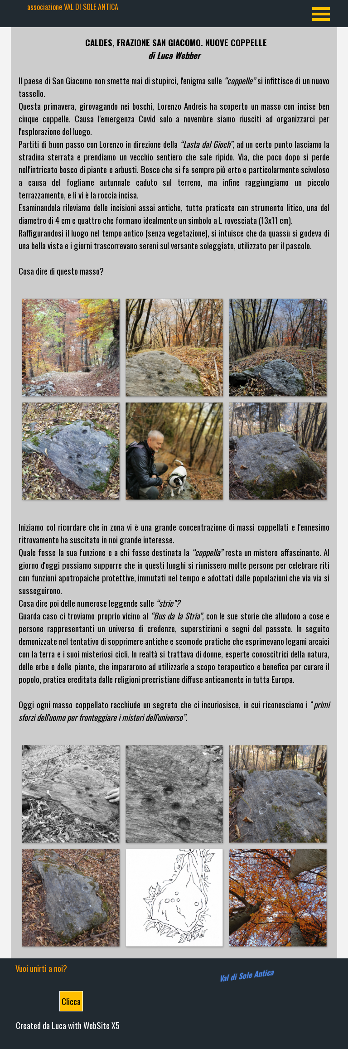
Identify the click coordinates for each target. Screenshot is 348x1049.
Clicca (71, 1001)
